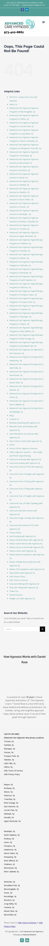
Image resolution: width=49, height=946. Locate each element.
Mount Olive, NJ (10, 911)
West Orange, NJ (11, 803)
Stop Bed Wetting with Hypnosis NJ (24, 584)
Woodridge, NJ (10, 896)
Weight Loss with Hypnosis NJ (22, 598)
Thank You (13, 591)
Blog (11, 415)
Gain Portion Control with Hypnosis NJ (25, 441)
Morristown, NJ (10, 868)
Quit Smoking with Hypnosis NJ (22, 536)
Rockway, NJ (9, 788)
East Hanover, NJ (11, 806)
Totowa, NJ (9, 741)
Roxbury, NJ (9, 838)
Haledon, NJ (9, 759)
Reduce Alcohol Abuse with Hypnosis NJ (26, 540)
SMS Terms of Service (18, 580)
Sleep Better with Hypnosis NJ (22, 573)
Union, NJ (8, 842)
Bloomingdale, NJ (11, 889)
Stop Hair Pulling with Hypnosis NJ (23, 587)
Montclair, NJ (9, 882)
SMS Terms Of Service (13, 770)
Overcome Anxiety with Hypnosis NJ (24, 463)
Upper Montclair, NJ (12, 821)
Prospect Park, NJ (11, 756)
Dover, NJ (8, 892)
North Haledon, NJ (11, 835)
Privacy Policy (15, 532)
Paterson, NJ (9, 795)
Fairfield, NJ (9, 745)
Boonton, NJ (9, 900)
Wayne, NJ (8, 784)
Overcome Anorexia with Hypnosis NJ (25, 459)
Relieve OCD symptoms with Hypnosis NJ (26, 569)
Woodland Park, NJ (12, 885)
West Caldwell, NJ (11, 871)
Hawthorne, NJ (10, 849)
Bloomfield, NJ (10, 914)
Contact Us (14, 419)
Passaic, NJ (8, 752)
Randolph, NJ (9, 831)
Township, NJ (9, 799)
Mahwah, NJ (9, 814)
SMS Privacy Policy (17, 576)
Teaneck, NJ (9, 907)
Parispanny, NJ (10, 857)
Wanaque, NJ (9, 748)
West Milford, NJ (11, 860)
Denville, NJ (9, 817)
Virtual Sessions (16, 595)
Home (12, 445)
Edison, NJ (8, 792)
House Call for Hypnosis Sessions (23, 448)
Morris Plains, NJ (11, 853)
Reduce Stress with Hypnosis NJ (22, 551)
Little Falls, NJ (9, 763)
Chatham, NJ (9, 864)
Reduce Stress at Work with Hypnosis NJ (26, 547)
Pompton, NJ (9, 846)
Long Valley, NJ (10, 903)
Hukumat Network (29, 935)
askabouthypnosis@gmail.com (33, 5)
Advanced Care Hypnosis (33, 931)
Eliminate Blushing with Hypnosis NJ (24, 423)
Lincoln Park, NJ (10, 810)
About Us (13, 104)
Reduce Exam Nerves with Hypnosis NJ (25, 543)
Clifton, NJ (8, 767)
